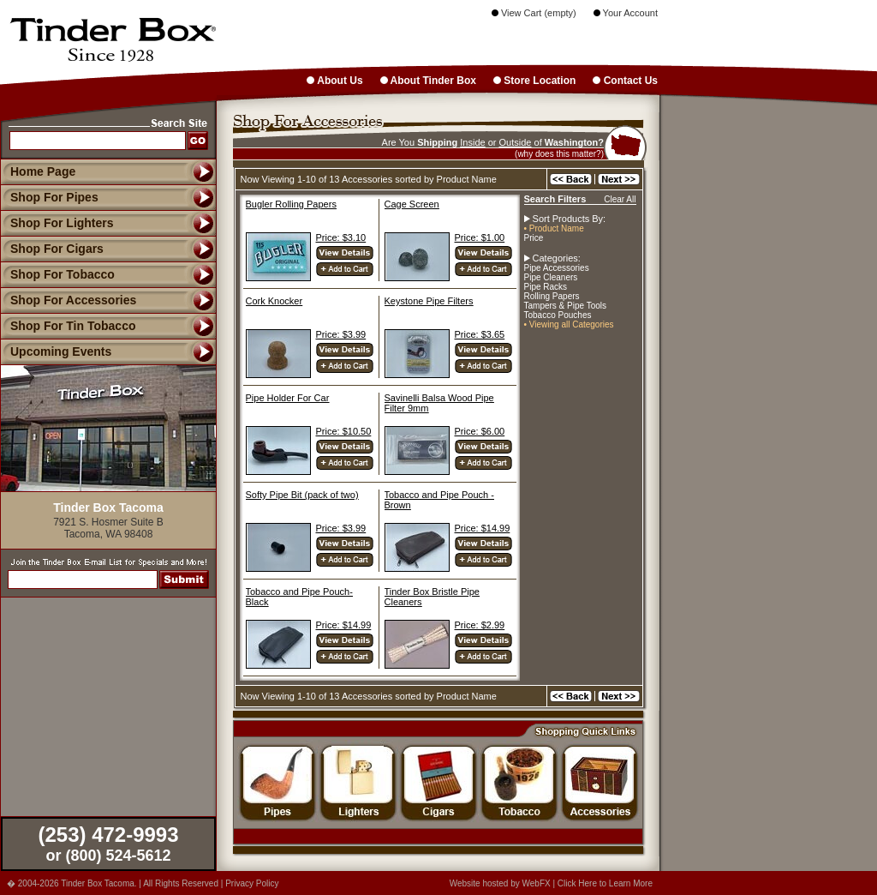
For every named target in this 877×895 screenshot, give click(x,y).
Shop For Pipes (49, 197)
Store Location (534, 81)
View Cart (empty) (534, 13)
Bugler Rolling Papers (291, 204)
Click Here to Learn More (605, 883)
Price (534, 238)
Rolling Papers (552, 296)
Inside (472, 142)
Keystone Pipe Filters (429, 301)
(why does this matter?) (559, 154)
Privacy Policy (251, 883)
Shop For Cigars (52, 248)
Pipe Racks (546, 286)
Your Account (626, 13)
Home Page (42, 171)
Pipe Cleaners (551, 277)
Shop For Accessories (68, 300)
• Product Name (554, 228)
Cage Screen (412, 204)
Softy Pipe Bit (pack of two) (302, 495)
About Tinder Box (428, 81)
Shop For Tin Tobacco (67, 326)
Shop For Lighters (57, 223)
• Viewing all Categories (569, 324)
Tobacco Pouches (558, 315)
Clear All (619, 199)
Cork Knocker (274, 301)
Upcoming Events (55, 351)
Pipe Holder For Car (288, 398)
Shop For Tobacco (57, 274)
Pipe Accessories (556, 268)
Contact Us (625, 81)
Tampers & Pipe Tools (565, 305)
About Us (334, 81)
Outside (515, 142)
